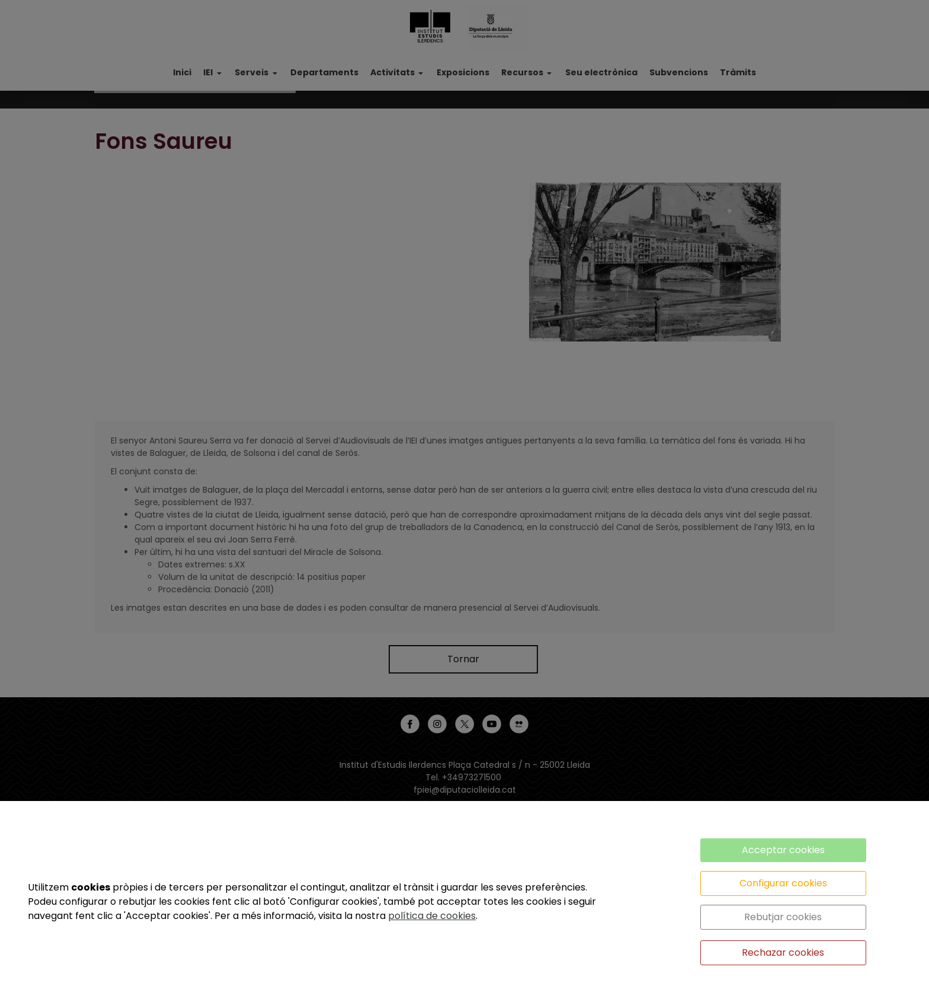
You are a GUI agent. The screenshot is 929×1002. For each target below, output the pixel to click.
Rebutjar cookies (783, 917)
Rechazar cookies (783, 952)
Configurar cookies (783, 883)
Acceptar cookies (783, 850)
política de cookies (432, 916)
